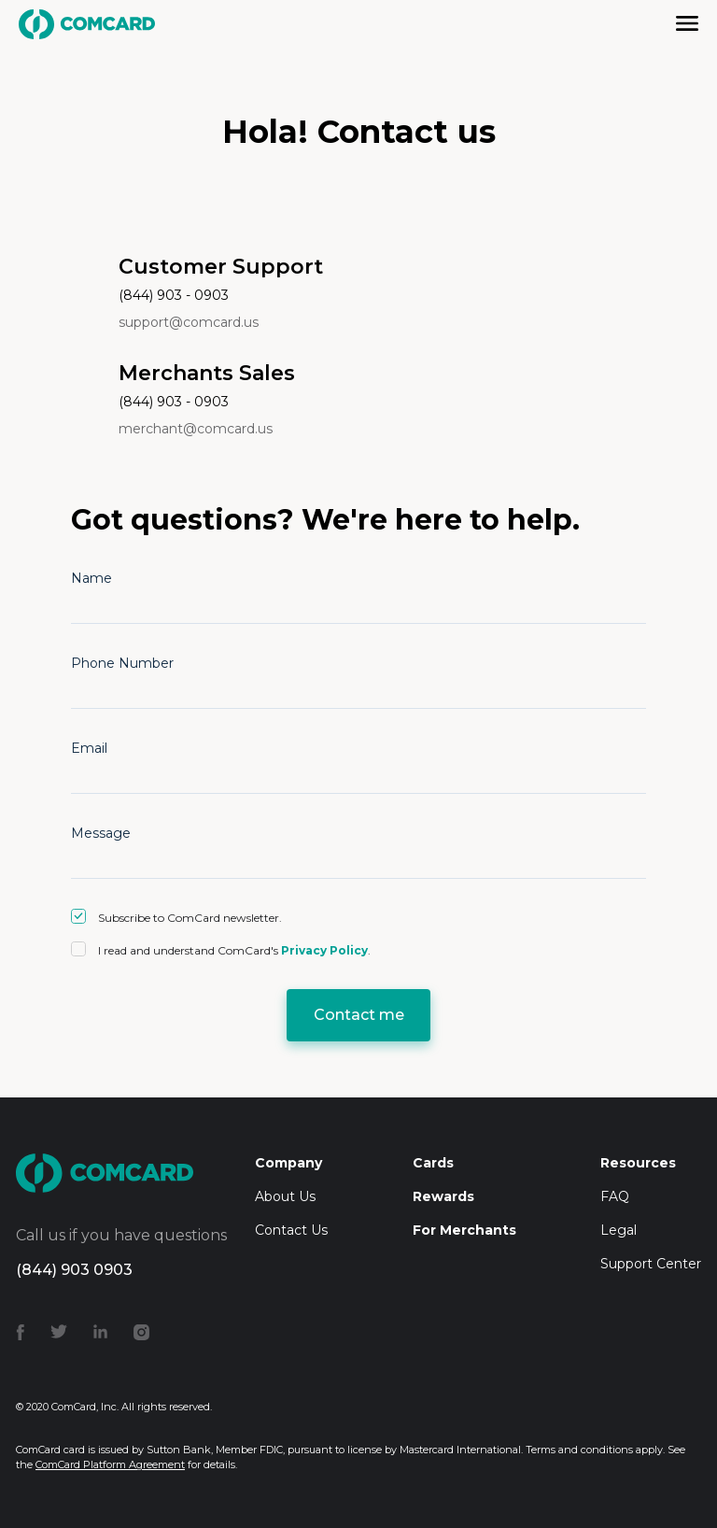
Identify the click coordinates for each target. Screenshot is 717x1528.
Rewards (443, 1196)
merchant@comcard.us (196, 428)
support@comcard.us (189, 322)
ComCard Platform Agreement (110, 1464)
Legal (618, 1230)
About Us (285, 1196)
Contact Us (291, 1230)
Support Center (650, 1263)
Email (89, 748)
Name (91, 578)
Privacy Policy (324, 950)
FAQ (614, 1196)
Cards (433, 1162)
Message (101, 833)
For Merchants (464, 1230)
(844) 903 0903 (74, 1270)
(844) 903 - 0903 (174, 295)
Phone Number (122, 663)
